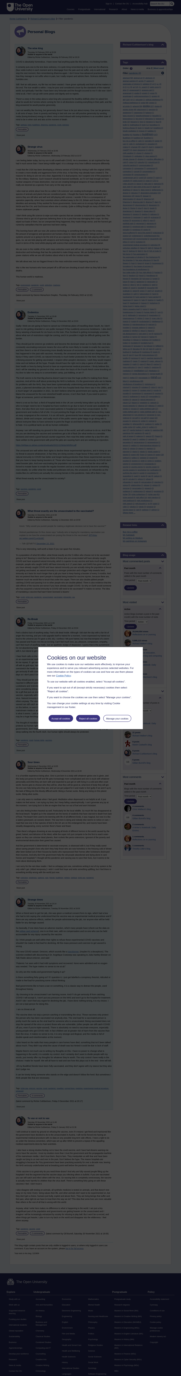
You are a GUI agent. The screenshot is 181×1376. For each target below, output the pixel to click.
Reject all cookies (88, 718)
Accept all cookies (60, 718)
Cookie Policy (63, 675)
